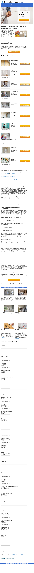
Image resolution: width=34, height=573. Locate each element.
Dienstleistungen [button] (6, 4)
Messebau (18, 175)
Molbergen (23, 554)
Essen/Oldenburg (6, 555)
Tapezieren (13, 181)
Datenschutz (26, 563)
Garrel (20, 554)
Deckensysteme (7, 181)
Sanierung (2, 173)
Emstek (17, 554)
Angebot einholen (8, 237)
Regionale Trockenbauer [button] (15, 4)
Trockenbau (8, 175)
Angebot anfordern (25, 4)
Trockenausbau (3, 175)
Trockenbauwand (15, 178)
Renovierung (7, 173)
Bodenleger (3, 181)
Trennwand (8, 178)
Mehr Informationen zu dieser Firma (6, 77)
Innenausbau (12, 175)
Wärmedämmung (4, 178)
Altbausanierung (3, 179)
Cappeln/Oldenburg (13, 554)
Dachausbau (13, 176)
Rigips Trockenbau (17, 179)
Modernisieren (13, 173)
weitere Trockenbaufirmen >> (14, 167)
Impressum (21, 563)
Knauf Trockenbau (9, 179)
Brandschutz (3, 176)
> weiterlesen (3, 302)
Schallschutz (7, 176)
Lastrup (2, 555)
